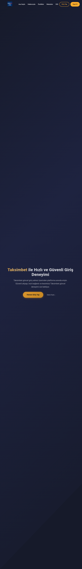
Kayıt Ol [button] (75, 4)
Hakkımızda (31, 4)
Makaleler (50, 4)
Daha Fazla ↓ (50, 295)
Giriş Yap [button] (64, 4)
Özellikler (41, 4)
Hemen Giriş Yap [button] (32, 295)
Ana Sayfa (22, 4)
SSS (57, 4)
